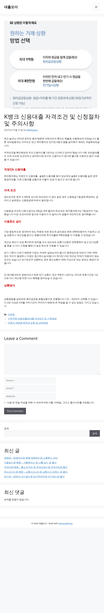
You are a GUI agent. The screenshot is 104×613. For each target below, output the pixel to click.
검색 (6, 428)
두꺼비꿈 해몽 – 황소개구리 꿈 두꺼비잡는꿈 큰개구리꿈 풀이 (36, 467)
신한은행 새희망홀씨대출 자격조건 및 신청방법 (32, 318)
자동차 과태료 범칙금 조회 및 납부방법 (28, 322)
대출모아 (11, 7)
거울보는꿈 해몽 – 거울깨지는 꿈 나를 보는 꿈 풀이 (30, 462)
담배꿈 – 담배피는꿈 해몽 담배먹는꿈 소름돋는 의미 (31, 457)
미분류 (11, 314)
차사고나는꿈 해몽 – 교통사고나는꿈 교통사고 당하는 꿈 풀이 (36, 471)
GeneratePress (65, 523)
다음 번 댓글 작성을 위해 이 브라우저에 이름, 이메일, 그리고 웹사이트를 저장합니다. (51, 402)
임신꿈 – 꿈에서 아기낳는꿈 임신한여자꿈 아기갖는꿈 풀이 (34, 476)
